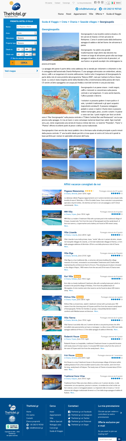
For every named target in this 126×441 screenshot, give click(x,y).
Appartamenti (80, 13)
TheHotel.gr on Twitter (79, 418)
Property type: (11, 43)
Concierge (66, 3)
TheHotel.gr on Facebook (80, 411)
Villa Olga (68, 253)
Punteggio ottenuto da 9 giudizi (112, 336)
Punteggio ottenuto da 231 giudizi (111, 191)
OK (119, 439)
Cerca (24, 62)
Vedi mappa (21, 70)
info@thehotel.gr (87, 8)
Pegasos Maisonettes (74, 191)
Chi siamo (48, 3)
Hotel (68, 13)
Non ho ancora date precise (22, 58)
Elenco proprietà (33, 421)
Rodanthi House (71, 336)
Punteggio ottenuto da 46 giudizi (111, 212)
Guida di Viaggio (113, 13)
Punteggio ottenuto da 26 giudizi (111, 276)
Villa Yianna (69, 317)
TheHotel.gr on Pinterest (79, 421)
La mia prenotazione (84, 3)
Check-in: (9, 49)
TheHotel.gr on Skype (78, 424)
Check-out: (10, 54)
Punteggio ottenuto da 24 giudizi (111, 376)
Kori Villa (68, 276)
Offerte (100, 13)
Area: (8, 33)
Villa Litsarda (70, 232)
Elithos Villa (69, 297)
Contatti (29, 418)
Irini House (69, 355)
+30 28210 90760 (111, 8)
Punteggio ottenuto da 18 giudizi (111, 253)
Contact (57, 3)
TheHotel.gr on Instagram (80, 415)
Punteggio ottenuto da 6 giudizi (112, 297)
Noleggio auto (55, 424)
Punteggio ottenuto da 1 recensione (110, 355)
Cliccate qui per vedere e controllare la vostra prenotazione (108, 414)
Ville (91, 13)
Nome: (8, 27)
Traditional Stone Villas (74, 376)
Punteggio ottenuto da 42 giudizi (111, 232)
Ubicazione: (10, 38)
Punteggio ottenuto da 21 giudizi (111, 318)
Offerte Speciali (56, 421)
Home (61, 13)
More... (76, 205)
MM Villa (68, 211)
